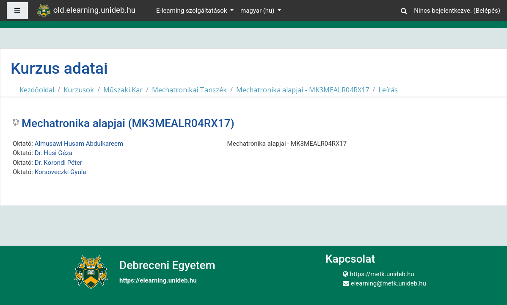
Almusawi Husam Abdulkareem (79, 143)
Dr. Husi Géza (54, 153)
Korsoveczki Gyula (60, 172)
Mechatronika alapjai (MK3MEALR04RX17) (128, 123)
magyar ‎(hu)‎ (258, 10)
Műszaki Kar (123, 89)
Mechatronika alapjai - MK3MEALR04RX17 (302, 89)
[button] (403, 9)
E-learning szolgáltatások (192, 10)
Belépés (487, 10)
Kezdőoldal (36, 89)
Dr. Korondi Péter (58, 162)
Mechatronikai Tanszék (189, 89)
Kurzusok (78, 89)
